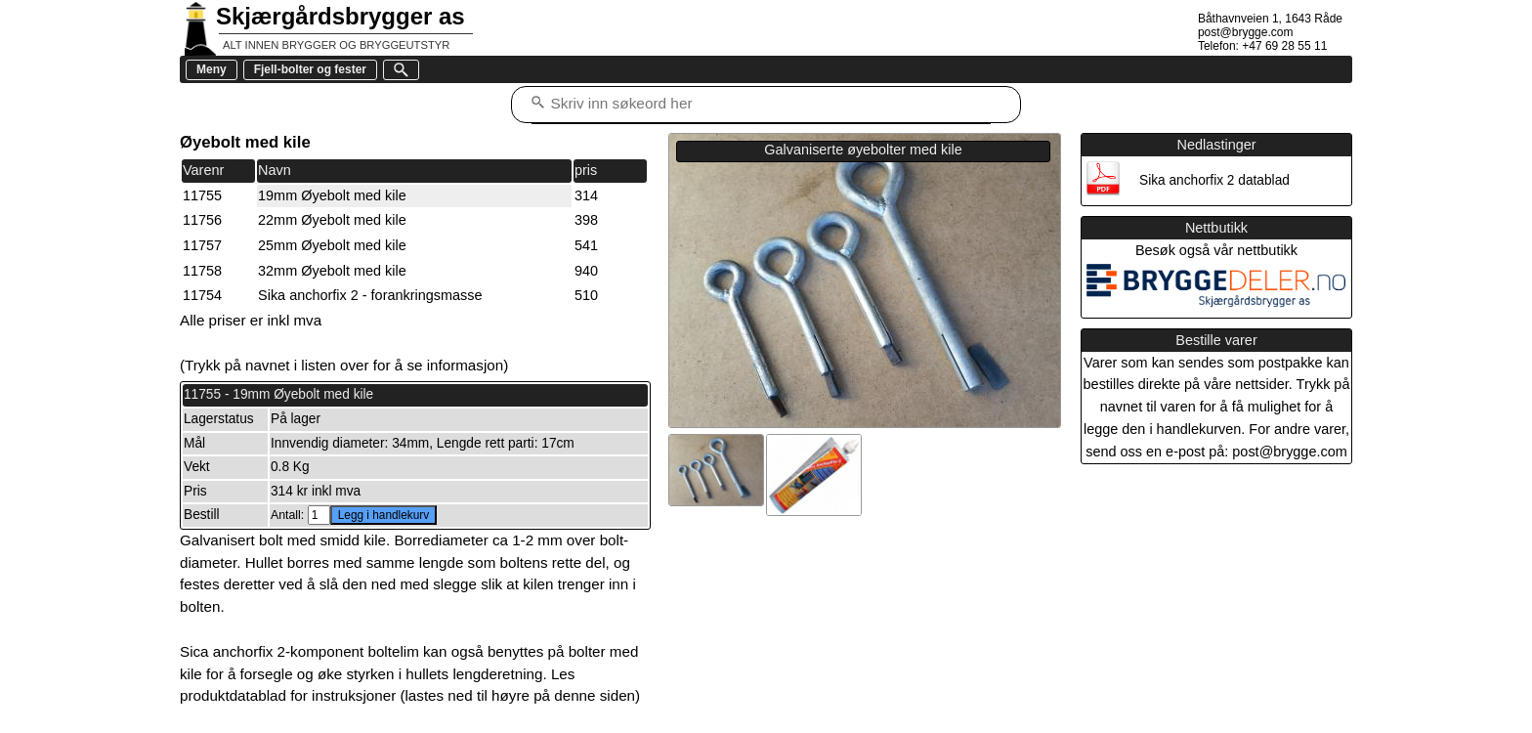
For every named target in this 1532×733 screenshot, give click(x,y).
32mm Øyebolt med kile (332, 271)
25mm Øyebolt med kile (332, 245)
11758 (202, 271)
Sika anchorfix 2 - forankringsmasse (370, 295)
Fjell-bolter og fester (310, 69)
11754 (202, 295)
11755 (202, 195)
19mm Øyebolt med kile (332, 195)
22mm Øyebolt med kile (332, 220)
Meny (211, 69)
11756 (202, 220)
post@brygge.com (1246, 32)
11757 (202, 245)
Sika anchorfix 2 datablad (1214, 180)
